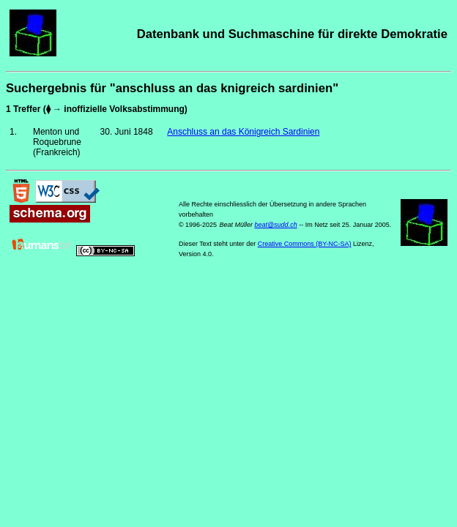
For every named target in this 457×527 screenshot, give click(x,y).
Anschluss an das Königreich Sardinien (243, 132)
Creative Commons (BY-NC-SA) (305, 243)
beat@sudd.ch (275, 224)
